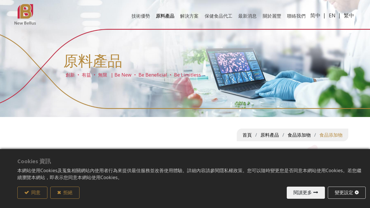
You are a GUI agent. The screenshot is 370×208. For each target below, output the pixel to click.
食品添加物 (299, 135)
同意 (35, 193)
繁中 (346, 19)
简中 (312, 19)
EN (329, 19)
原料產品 (269, 135)
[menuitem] (294, 20)
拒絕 (67, 193)
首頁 (247, 135)
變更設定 (344, 193)
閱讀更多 (302, 193)
